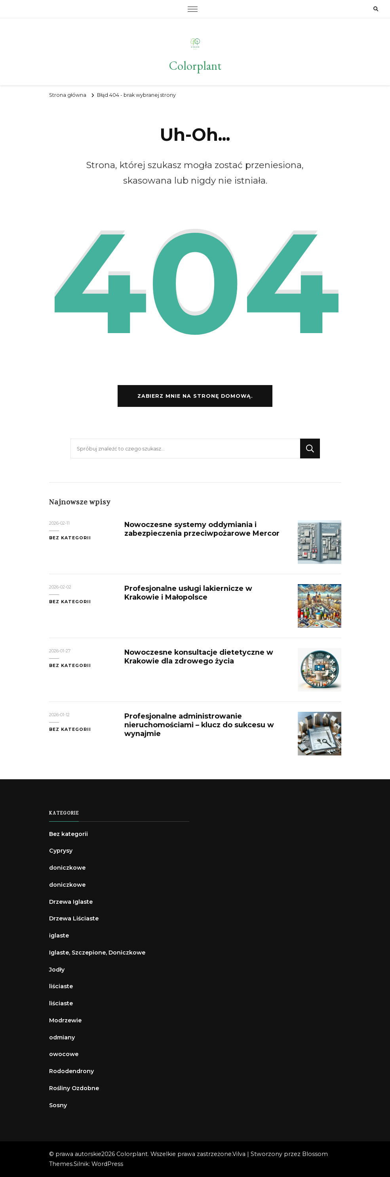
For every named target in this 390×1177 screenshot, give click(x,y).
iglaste (59, 935)
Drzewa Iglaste (71, 901)
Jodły (57, 969)
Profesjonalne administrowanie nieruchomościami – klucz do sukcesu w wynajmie (199, 725)
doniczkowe (67, 867)
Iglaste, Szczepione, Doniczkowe (97, 952)
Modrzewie (65, 1020)
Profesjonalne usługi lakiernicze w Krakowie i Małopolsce (188, 592)
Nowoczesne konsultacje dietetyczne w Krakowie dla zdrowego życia (198, 656)
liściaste (61, 986)
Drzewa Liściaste (74, 918)
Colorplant (195, 65)
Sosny (58, 1105)
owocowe (63, 1054)
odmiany (62, 1037)
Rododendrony (71, 1071)
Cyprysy (60, 850)
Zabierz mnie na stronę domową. (195, 396)
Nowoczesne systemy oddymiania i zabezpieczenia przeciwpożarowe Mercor (202, 528)
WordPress (107, 1163)
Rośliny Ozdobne (74, 1088)
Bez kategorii (70, 538)
